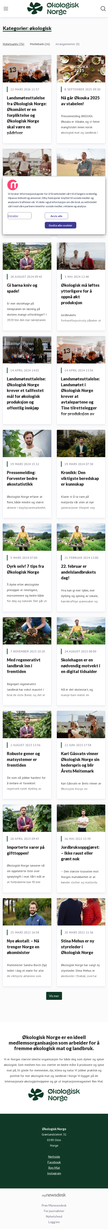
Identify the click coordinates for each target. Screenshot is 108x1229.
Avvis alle (56, 215)
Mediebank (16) (40, 44)
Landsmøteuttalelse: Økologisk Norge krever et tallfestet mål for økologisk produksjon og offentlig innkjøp (26, 393)
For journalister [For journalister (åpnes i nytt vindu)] (54, 1211)
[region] (54, 205)
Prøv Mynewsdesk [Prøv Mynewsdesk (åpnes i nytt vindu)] (54, 1205)
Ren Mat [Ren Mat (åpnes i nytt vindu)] (54, 1168)
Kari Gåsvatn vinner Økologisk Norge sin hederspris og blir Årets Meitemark (80, 762)
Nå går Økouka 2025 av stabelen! (80, 100)
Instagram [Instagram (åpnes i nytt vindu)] (54, 1173)
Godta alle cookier (60, 225)
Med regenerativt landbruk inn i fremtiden (23, 665)
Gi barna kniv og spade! (22, 288)
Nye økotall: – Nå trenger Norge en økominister (23, 946)
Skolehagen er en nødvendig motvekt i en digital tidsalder (80, 665)
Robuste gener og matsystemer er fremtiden (23, 759)
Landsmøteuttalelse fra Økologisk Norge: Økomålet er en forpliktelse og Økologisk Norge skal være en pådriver (27, 115)
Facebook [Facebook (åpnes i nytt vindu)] (54, 1162)
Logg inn (54, 1222)
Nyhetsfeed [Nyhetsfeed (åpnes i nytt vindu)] (54, 1216)
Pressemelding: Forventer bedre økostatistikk (22, 478)
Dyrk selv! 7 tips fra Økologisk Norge (25, 569)
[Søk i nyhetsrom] (103, 8)
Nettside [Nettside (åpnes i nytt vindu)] (54, 1156)
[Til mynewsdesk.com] (54, 1195)
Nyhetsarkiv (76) (13, 44)
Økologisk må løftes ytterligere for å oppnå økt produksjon (80, 294)
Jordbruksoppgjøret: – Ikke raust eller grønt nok (80, 853)
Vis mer (54, 996)
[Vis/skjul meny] (6, 9)
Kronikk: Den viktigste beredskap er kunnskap (80, 478)
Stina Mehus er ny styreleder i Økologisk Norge (77, 946)
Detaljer (13, 215)
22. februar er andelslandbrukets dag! (78, 572)
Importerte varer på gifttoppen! (25, 850)
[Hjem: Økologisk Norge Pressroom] (53, 8)
